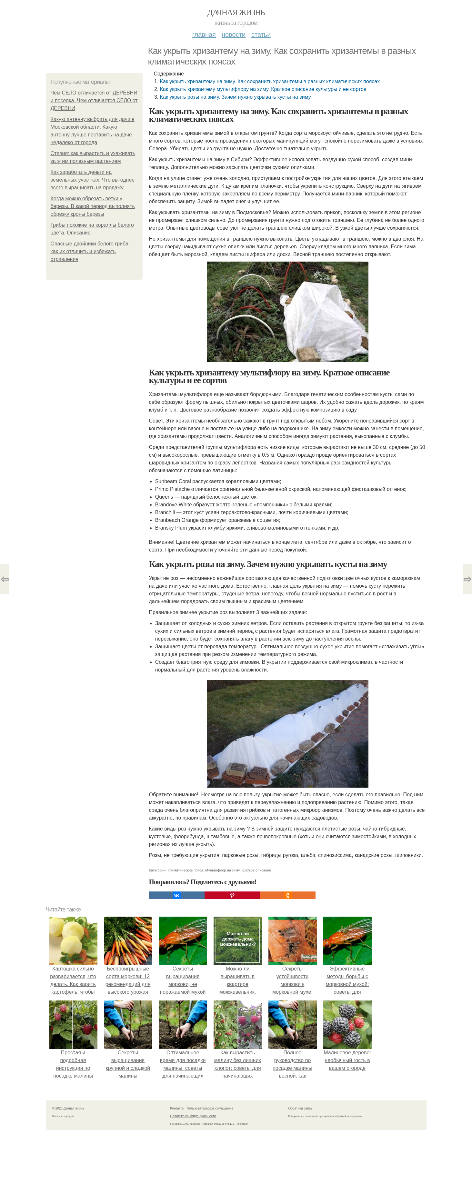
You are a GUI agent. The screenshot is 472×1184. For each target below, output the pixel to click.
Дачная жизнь (236, 12)
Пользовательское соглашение (210, 1108)
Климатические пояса (185, 870)
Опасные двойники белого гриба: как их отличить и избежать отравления (90, 251)
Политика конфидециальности (193, 1116)
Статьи (261, 34)
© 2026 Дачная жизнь (68, 1108)
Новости (234, 34)
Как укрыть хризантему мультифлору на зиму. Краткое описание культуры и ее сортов (263, 89)
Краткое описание (256, 870)
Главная (204, 34)
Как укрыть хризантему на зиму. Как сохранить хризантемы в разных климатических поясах (270, 81)
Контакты (177, 1108)
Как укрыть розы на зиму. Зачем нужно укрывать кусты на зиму (235, 97)
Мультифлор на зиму (222, 870)
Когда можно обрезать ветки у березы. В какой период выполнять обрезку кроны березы (93, 206)
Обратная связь (300, 1108)
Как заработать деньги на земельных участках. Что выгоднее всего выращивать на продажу (93, 179)
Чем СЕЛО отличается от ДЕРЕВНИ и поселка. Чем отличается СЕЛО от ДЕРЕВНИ (94, 100)
